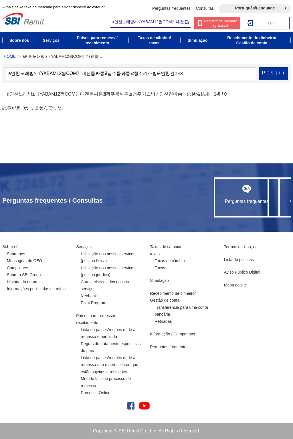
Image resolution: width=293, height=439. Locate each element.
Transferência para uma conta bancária (181, 311)
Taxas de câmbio (170, 260)
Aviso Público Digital (242, 272)
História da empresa (25, 282)
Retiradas (163, 321)
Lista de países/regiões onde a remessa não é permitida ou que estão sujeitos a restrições (109, 364)
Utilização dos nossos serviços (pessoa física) (108, 257)
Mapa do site (235, 285)
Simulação (159, 280)
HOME (10, 56)
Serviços (84, 246)
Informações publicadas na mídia (36, 288)
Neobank (89, 296)
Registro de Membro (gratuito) (220, 23)
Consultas (205, 8)
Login (269, 23)
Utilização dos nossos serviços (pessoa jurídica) (108, 271)
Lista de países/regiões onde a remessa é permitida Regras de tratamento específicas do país (110, 340)
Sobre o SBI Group (24, 274)
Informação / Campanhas (172, 334)
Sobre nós (11, 246)
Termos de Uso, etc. (242, 246)
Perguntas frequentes (171, 8)
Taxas (160, 268)
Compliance (17, 268)
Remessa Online (95, 392)
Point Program (93, 302)
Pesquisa (273, 75)
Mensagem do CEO (24, 260)
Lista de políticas (239, 259)
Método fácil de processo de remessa (106, 382)
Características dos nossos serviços (105, 285)
